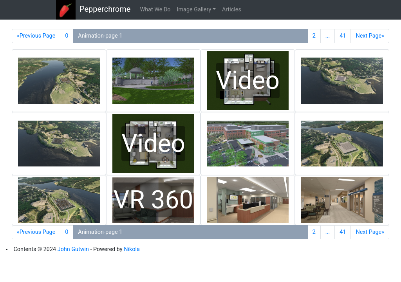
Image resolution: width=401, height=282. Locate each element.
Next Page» (370, 36)
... (327, 36)
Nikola (132, 249)
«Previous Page (36, 36)
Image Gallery (194, 9)
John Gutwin (73, 249)
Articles (231, 9)
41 (343, 36)
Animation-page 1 (100, 36)
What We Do (155, 9)
